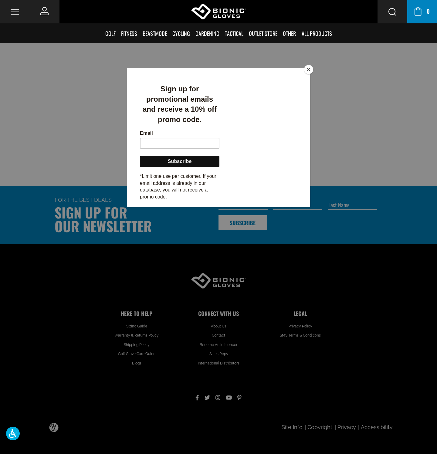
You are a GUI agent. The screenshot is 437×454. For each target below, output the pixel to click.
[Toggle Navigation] (15, 12)
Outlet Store (263, 33)
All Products (317, 33)
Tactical (234, 33)
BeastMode (155, 33)
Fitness (129, 33)
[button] (13, 433)
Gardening (207, 33)
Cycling (181, 33)
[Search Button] (392, 11)
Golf (110, 33)
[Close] (308, 69)
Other (289, 33)
